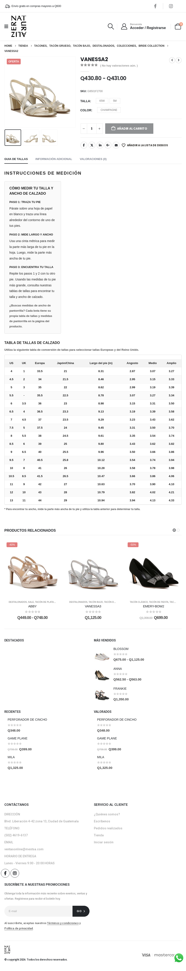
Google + (108, 145)
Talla (85, 101)
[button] (111, 26)
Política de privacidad (18, 928)
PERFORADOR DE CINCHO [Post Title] (27, 719)
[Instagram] (171, 6)
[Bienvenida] (143, 26)
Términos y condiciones (62, 923)
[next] (179, 60)
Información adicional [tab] (54, 159)
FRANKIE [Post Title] (120, 688)
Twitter (91, 145)
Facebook (83, 145)
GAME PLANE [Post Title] (17, 738)
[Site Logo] (18, 26)
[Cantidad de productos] (91, 128)
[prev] (172, 60)
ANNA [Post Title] (117, 668)
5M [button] (115, 100)
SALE (31, 602)
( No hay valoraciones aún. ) (119, 65)
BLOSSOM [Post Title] (121, 649)
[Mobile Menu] (7, 26)
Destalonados (18, 602)
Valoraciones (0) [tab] (93, 159)
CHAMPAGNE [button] (109, 110)
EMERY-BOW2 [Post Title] (153, 606)
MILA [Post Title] (11, 757)
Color (85, 110)
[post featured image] (102, 654)
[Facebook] (155, 6)
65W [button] (102, 100)
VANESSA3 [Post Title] (93, 606)
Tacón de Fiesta (113, 602)
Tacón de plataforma (48, 602)
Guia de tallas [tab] (16, 159)
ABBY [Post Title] (32, 606)
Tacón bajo (96, 602)
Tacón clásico (139, 602)
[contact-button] (81, 911)
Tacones (175, 602)
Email (116, 145)
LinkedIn (99, 145)
